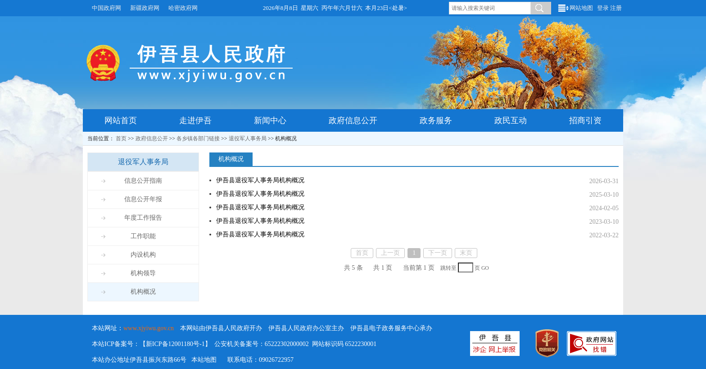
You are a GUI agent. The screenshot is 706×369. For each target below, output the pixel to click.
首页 (121, 138)
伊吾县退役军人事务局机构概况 (260, 180)
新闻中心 (270, 120)
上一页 (390, 252)
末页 (466, 252)
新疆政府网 (144, 8)
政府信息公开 (353, 120)
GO (485, 268)
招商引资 (585, 120)
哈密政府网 (183, 8)
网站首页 (120, 120)
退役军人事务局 (248, 138)
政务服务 (436, 120)
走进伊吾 (195, 120)
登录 (603, 8)
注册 (616, 8)
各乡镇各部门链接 (198, 138)
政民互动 (510, 120)
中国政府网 (106, 8)
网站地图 (581, 8)
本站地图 (204, 359)
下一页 (437, 252)
